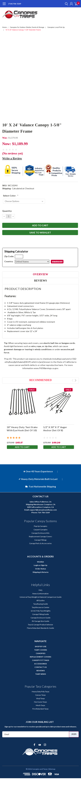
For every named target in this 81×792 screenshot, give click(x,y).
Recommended (40, 380)
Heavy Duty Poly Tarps (40, 691)
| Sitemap (51, 769)
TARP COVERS (40, 650)
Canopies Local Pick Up (56, 27)
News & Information (40, 593)
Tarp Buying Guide (40, 604)
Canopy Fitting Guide (40, 614)
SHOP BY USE (40, 646)
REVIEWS (40, 670)
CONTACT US (40, 667)
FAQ (40, 590)
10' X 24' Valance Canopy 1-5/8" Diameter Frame (23, 30)
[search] (66, 3)
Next (75, 380)
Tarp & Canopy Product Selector (40, 624)
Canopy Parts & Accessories (40, 543)
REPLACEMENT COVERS (40, 657)
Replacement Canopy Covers (40, 536)
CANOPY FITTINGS (40, 660)
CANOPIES (40, 653)
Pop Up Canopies (40, 526)
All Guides (40, 600)
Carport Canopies (41, 529)
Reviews (40, 280)
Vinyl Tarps (40, 698)
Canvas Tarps (40, 695)
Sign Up (44, 565)
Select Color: (10, 195)
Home (4, 27)
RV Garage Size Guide (40, 621)
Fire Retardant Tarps (40, 709)
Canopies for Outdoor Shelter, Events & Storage (27, 27)
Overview (40, 274)
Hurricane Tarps (40, 702)
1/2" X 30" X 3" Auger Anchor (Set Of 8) (55, 429)
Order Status (40, 569)
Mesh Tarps (40, 705)
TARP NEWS (40, 674)
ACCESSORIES (40, 664)
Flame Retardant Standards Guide (40, 628)
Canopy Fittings (40, 540)
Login (36, 565)
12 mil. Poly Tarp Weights (41, 611)
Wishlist (40, 562)
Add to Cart (22, 447)
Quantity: (7, 211)
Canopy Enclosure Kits (41, 533)
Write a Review (12, 158)
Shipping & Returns (40, 572)
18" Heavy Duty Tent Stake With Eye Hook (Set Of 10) (22, 429)
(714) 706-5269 (14, 4)
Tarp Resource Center (40, 607)
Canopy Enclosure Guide (40, 618)
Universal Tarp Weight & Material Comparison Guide (41, 597)
